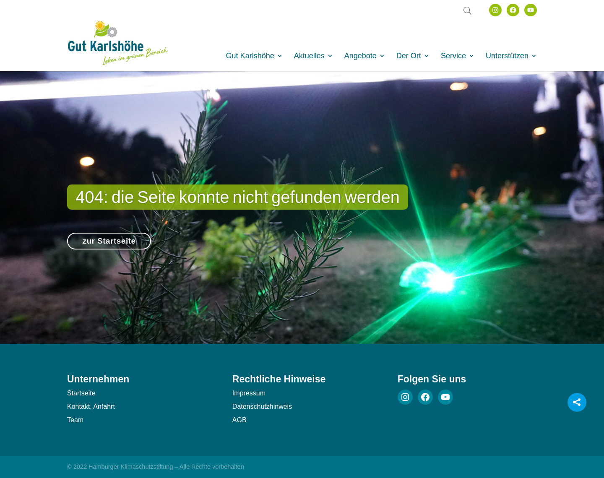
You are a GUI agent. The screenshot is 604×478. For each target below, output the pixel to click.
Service (453, 56)
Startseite (81, 393)
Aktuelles (309, 56)
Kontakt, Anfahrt (91, 406)
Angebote (360, 56)
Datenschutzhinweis (262, 406)
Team (75, 419)
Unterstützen (507, 56)
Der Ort (408, 56)
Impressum (249, 393)
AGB (239, 419)
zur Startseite (108, 245)
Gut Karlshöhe (250, 56)
